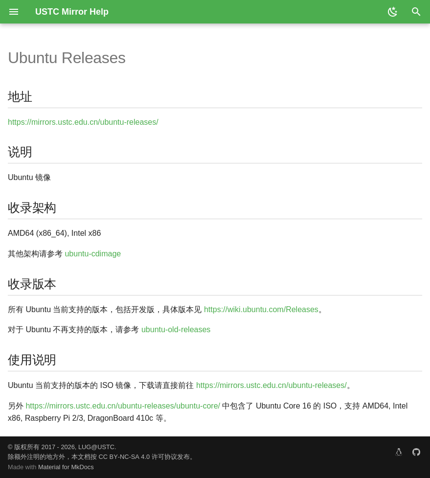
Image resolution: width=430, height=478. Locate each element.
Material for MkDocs (66, 467)
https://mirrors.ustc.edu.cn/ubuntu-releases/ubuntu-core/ (122, 406)
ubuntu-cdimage (93, 254)
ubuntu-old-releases (175, 329)
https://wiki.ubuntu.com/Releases (261, 309)
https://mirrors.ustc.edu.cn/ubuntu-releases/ (83, 122)
